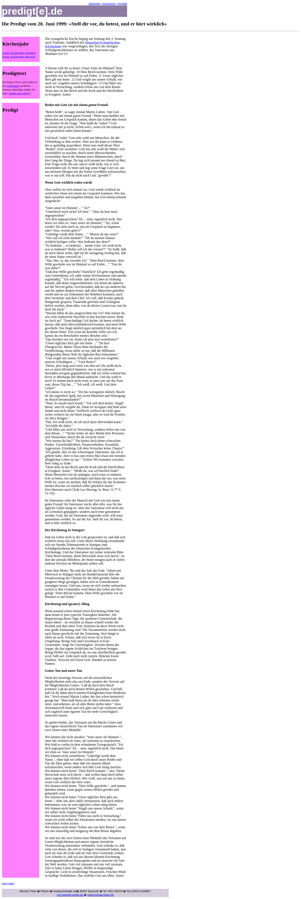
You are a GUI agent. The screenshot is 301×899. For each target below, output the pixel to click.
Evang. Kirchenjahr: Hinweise (18, 56)
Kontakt (122, 3)
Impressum (109, 3)
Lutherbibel (12, 85)
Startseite (94, 3)
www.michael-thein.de (100, 894)
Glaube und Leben (19, 93)
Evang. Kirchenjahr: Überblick (19, 52)
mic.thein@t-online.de (70, 894)
